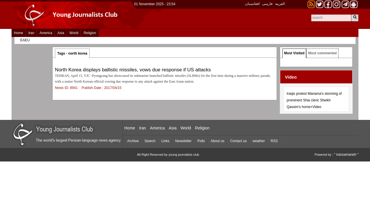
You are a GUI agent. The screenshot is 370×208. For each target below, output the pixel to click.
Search (150, 141)
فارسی (267, 4)
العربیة (280, 4)
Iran (31, 33)
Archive (133, 141)
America (46, 33)
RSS (274, 141)
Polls (201, 141)
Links (165, 141)
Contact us (238, 141)
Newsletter (183, 141)
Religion (90, 33)
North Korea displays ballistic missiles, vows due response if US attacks (133, 70)
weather (259, 141)
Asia (61, 33)
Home (18, 33)
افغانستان (252, 4)
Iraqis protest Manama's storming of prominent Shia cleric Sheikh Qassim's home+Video (314, 100)
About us (217, 141)
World (73, 33)
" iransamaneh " (346, 155)
